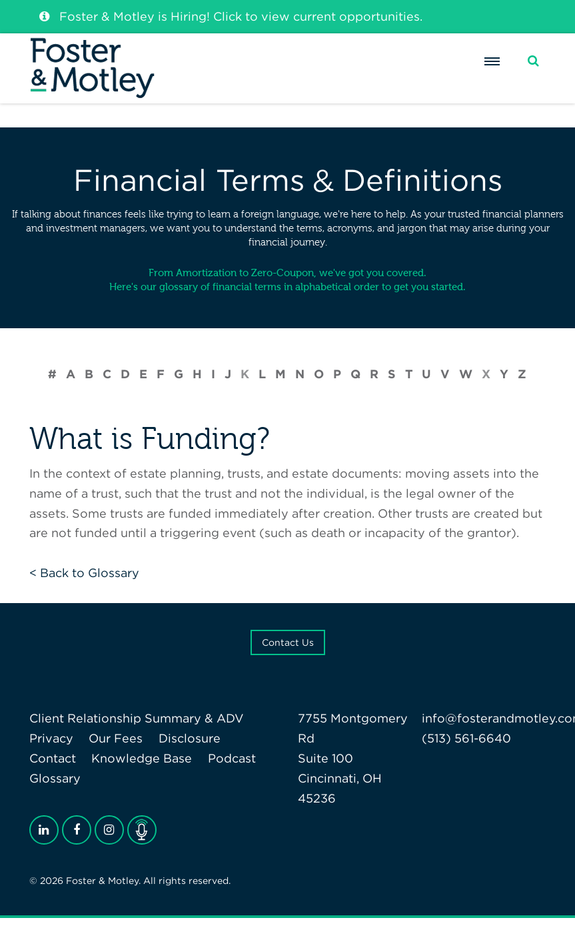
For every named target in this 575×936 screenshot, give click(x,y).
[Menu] (491, 74)
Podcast (232, 758)
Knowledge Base (141, 758)
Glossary (55, 778)
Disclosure (190, 738)
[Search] (533, 73)
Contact (52, 758)
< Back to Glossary (84, 573)
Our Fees (116, 738)
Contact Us (288, 642)
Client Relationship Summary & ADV (136, 718)
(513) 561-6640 (466, 738)
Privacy (51, 738)
